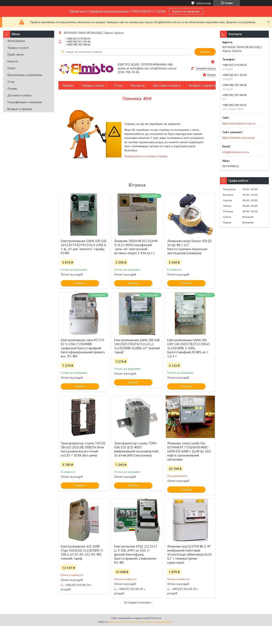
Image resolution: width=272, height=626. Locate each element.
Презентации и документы (24, 75)
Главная (68, 85)
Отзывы (12, 88)
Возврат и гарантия (19, 109)
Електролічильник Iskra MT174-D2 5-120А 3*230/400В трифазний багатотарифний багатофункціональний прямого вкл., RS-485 (83, 348)
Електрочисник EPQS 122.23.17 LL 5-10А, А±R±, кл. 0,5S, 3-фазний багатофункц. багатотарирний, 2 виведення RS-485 (135, 554)
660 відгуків (203, 2)
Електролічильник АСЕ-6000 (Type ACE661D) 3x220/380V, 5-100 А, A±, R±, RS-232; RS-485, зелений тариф (82, 552)
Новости (12, 61)
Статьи (11, 68)
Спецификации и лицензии (24, 102)
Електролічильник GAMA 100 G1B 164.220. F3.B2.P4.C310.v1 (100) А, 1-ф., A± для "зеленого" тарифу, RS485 (83, 247)
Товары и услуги (18, 48)
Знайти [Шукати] (205, 51)
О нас (11, 82)
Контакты (138, 85)
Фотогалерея (16, 41)
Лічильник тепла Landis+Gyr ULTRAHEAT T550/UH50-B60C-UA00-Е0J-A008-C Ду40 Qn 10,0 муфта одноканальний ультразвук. (189, 451)
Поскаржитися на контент (124, 621)
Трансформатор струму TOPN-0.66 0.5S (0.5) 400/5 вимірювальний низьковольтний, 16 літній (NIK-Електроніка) (136, 449)
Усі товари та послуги (137, 602)
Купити (80, 283)
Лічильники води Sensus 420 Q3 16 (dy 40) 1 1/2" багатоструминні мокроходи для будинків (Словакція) (189, 247)
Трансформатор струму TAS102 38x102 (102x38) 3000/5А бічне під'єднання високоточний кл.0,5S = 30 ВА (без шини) (83, 449)
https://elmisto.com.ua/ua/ (238, 138)
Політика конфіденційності (158, 621)
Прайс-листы (15, 54)
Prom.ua (156, 618)
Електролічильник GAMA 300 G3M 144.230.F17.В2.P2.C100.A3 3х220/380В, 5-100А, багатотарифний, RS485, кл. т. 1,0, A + (188, 348)
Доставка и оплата (19, 95)
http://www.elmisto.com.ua (238, 123)
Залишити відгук (206, 68)
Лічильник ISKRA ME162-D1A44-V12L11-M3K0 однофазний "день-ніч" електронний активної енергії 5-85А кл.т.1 (136, 247)
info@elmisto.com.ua (235, 152)
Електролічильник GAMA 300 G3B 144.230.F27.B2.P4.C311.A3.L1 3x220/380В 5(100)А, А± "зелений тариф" (137, 346)
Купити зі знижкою (186, 11)
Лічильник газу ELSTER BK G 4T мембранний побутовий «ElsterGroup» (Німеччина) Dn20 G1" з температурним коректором (189, 554)
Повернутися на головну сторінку (146, 156)
